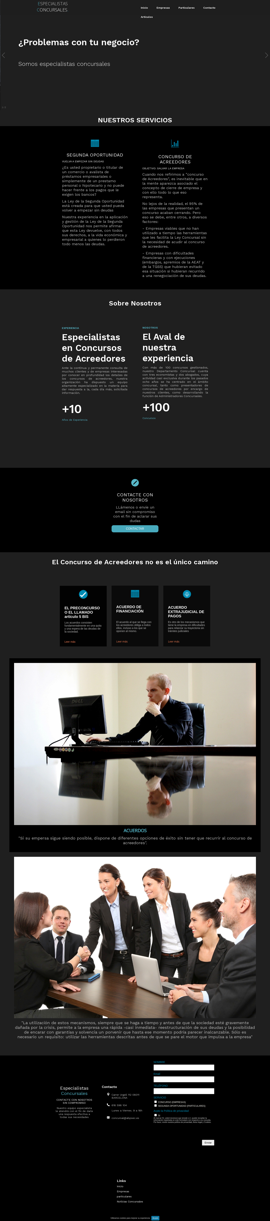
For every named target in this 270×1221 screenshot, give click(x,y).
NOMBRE (159, 1062)
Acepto (155, 1218)
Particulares (186, 7)
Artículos (147, 16)
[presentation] (182, 1132)
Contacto (209, 7)
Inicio (144, 7)
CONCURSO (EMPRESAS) (172, 1102)
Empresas (163, 7)
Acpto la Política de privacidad (171, 1110)
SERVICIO (160, 1097)
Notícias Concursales (130, 1201)
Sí (159, 1115)
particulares (124, 1196)
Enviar (208, 1142)
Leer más (69, 641)
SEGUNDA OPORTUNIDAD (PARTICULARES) (182, 1106)
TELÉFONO (161, 1085)
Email (157, 1073)
